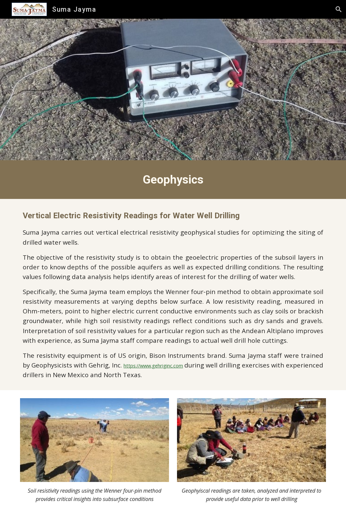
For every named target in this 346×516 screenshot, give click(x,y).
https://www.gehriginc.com (153, 365)
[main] (173, 179)
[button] (338, 9)
